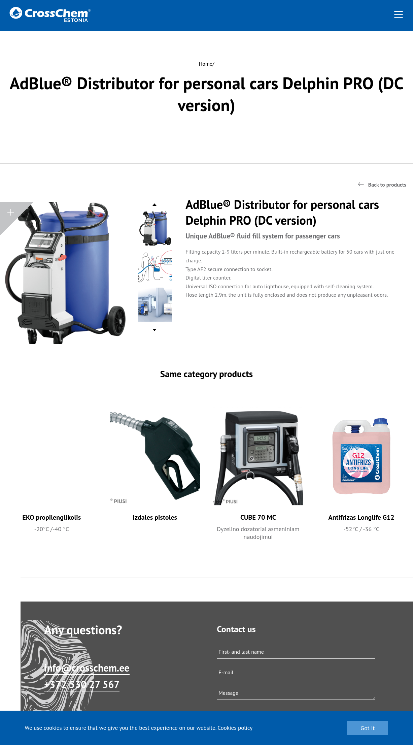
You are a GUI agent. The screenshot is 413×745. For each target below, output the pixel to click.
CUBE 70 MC (258, 517)
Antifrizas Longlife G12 (361, 517)
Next (154, 328)
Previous (155, 206)
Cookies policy (235, 728)
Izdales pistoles (155, 517)
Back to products (387, 184)
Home (205, 63)
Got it (367, 728)
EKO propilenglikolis (52, 517)
